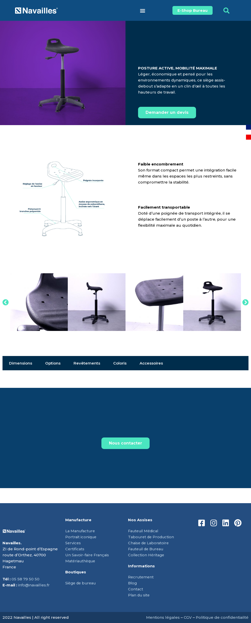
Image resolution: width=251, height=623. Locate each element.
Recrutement (141, 577)
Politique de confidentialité (222, 617)
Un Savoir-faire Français (87, 555)
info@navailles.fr (34, 585)
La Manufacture (80, 530)
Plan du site (139, 595)
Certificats (75, 549)
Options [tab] (52, 363)
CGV (188, 617)
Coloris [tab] (120, 363)
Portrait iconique (81, 537)
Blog (133, 583)
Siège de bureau (81, 583)
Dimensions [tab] (20, 363)
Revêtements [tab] (87, 363)
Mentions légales (163, 617)
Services (73, 543)
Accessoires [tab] (151, 363)
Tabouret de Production (152, 537)
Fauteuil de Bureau (147, 549)
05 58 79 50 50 (25, 579)
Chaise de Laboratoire (149, 543)
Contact (135, 589)
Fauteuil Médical (144, 530)
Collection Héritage (147, 555)
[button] (142, 10)
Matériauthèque (81, 561)
